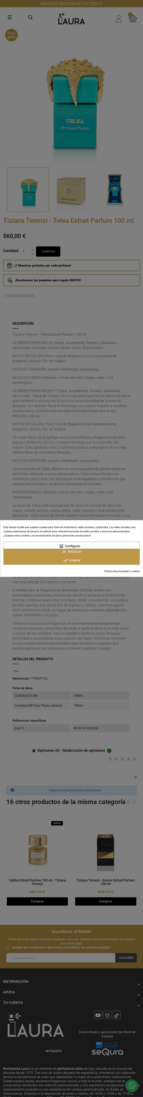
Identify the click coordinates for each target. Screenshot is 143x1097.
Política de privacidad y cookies (122, 571)
